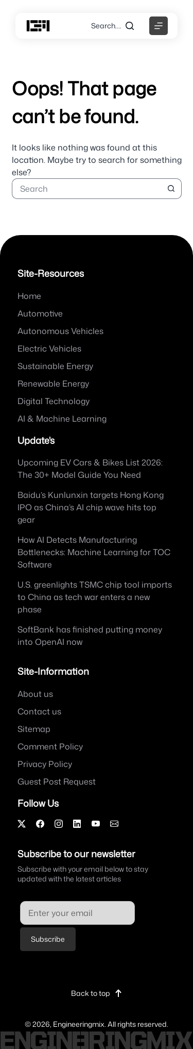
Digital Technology (53, 401)
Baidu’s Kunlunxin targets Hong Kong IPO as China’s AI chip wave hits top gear (90, 507)
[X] (21, 824)
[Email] (114, 824)
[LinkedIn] (77, 824)
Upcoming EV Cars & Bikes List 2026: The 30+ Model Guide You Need (90, 468)
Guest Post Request (56, 781)
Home (29, 296)
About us (35, 694)
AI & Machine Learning (62, 418)
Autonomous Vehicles (60, 331)
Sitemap (33, 729)
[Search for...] (86, 188)
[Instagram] (59, 824)
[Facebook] (40, 824)
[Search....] (112, 26)
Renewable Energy (53, 383)
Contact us (39, 711)
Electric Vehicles (49, 348)
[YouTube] (96, 824)
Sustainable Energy (55, 366)
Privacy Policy (44, 764)
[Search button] (171, 188)
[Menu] (158, 25)
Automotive (40, 313)
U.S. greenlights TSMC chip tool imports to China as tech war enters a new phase (94, 597)
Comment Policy (50, 746)
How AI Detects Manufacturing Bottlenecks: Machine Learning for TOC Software (93, 552)
